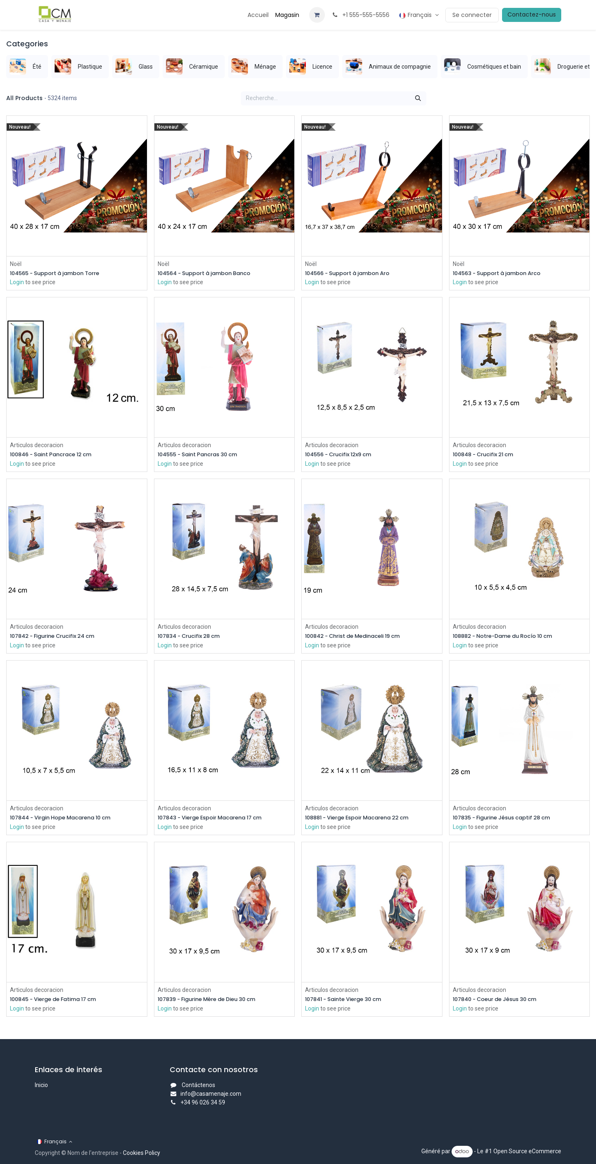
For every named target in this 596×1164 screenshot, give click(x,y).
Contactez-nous (531, 14)
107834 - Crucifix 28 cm (193, 637)
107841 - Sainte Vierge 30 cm (348, 1001)
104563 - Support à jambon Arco (502, 273)
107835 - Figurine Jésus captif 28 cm (507, 819)
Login (17, 282)
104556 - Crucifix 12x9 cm (342, 455)
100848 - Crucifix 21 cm (487, 455)
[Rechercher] (418, 98)
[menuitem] (258, 15)
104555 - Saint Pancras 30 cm (202, 455)
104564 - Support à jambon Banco (210, 273)
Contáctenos (198, 1085)
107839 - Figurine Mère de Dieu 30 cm (213, 1001)
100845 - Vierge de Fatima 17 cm (59, 1001)
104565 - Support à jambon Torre (60, 273)
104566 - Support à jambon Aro (352, 273)
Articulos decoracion (36, 445)
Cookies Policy (141, 1153)
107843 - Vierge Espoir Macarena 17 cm (217, 819)
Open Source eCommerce (527, 1151)
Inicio (41, 1085)
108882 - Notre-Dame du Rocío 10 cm (509, 637)
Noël (16, 263)
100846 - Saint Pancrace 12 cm (56, 455)
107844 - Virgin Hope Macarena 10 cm (67, 819)
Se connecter (472, 15)
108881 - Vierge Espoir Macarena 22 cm (364, 819)
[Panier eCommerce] (317, 15)
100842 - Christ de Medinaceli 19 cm (359, 637)
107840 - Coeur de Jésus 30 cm (500, 1001)
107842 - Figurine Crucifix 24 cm (58, 637)
